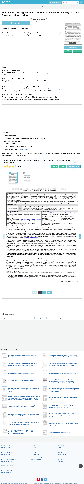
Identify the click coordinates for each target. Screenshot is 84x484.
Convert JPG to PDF (6, 461)
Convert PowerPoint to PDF (8, 459)
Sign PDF (33, 452)
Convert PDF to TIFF (6, 475)
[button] (80, 236)
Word (77, 51)
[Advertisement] (32, 51)
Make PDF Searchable (37, 459)
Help (59, 450)
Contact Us (61, 459)
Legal (49, 318)
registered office (45, 89)
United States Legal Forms (59, 318)
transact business (55, 73)
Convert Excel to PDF (7, 450)
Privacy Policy (62, 454)
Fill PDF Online (16, 23)
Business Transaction (28, 318)
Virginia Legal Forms (40, 318)
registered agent (57, 89)
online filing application (24, 149)
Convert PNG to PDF (6, 452)
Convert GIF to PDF (6, 454)
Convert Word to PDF (7, 447)
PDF (68, 51)
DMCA (60, 452)
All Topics (60, 461)
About (59, 447)
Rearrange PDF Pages (37, 457)
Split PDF (33, 447)
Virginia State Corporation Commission (11, 318)
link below (44, 153)
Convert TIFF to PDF (6, 457)
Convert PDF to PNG (6, 470)
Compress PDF (35, 454)
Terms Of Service (62, 457)
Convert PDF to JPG (6, 468)
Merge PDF (34, 450)
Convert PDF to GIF (6, 472)
